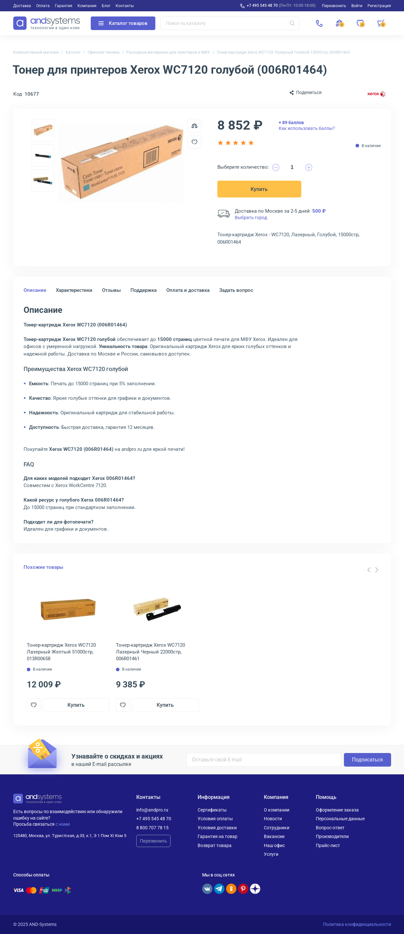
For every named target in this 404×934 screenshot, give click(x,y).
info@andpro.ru (152, 809)
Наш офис (274, 845)
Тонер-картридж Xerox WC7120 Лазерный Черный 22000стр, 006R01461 (150, 652)
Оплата (43, 6)
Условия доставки (217, 827)
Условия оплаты (215, 818)
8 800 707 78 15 (152, 827)
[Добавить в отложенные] (194, 142)
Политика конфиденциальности (357, 924)
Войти (356, 6)
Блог (106, 6)
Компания (87, 6)
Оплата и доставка (188, 290)
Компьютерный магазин (36, 52)
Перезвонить (153, 841)
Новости (273, 818)
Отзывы (111, 290)
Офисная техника (103, 52)
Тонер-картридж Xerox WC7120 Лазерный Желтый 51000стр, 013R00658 (61, 652)
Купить (259, 189)
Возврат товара (215, 845)
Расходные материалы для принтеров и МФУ (168, 52)
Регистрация (379, 6)
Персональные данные (340, 818)
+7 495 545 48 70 (262, 5)
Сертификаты (212, 809)
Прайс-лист (328, 845)
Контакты (125, 6)
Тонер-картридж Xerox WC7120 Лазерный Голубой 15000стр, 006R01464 (283, 52)
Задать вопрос (236, 290)
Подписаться (367, 759)
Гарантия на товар (217, 836)
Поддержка (143, 290)
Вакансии (274, 836)
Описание (35, 290)
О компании (276, 809)
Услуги (271, 854)
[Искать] (292, 23)
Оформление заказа (337, 809)
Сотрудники (276, 827)
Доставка (22, 6)
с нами (63, 824)
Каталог (73, 52)
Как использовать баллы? (307, 125)
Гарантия (63, 6)
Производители (332, 836)
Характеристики (74, 290)
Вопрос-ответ (330, 827)
